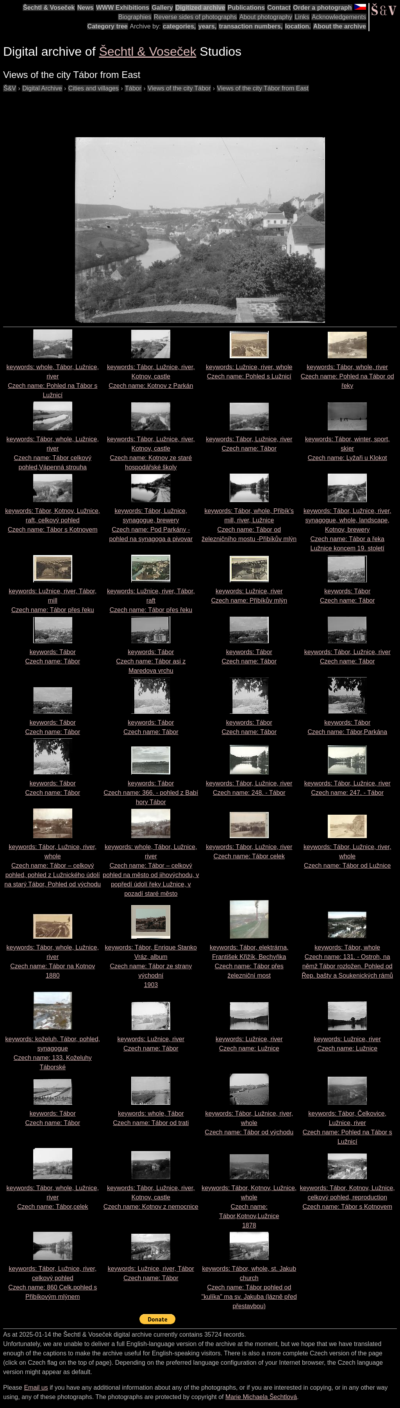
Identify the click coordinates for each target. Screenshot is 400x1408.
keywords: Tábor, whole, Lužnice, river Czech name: (53, 1197)
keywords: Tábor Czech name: (151, 661)
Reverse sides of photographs (195, 17)
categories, (179, 26)
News (85, 7)
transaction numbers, (250, 26)
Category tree (108, 26)
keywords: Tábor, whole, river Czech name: (347, 376)
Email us (36, 1387)
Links (302, 17)
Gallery (162, 7)
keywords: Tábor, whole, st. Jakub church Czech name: (249, 1287)
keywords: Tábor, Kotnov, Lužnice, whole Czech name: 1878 (249, 1207)
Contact (279, 7)
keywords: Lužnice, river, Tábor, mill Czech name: (52, 600)
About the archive (339, 26)
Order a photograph (322, 7)
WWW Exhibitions (122, 7)
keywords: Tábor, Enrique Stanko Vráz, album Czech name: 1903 (151, 966)
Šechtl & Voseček (49, 7)
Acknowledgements (339, 17)
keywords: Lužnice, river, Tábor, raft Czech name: (151, 600)
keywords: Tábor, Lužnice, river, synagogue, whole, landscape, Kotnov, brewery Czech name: (347, 530)
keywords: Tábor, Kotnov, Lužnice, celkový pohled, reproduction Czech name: (347, 1197)
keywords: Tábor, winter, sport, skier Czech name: (347, 448)
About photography (265, 17)
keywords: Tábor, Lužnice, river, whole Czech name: (52, 866)
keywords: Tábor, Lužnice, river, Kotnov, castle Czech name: (151, 376)
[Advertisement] (145, 110)
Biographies (135, 17)
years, (207, 26)
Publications (246, 7)
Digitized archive (200, 7)
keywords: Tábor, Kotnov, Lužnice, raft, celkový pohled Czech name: (52, 520)
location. (298, 26)
